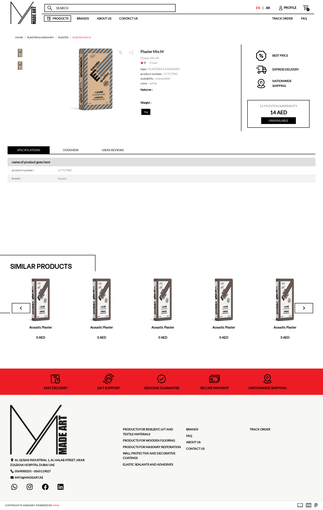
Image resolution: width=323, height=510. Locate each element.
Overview (70, 150)
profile (287, 7)
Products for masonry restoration (152, 447)
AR (268, 8)
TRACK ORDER (282, 18)
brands (83, 18)
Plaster (63, 37)
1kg (146, 111)
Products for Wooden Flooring (149, 441)
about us (104, 18)
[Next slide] (301, 309)
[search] (114, 8)
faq (304, 18)
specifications (28, 150)
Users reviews (113, 150)
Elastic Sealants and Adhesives (148, 465)
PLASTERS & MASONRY (40, 37)
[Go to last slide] (23, 309)
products (57, 18)
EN (258, 8)
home (19, 37)
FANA (56, 505)
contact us (128, 18)
